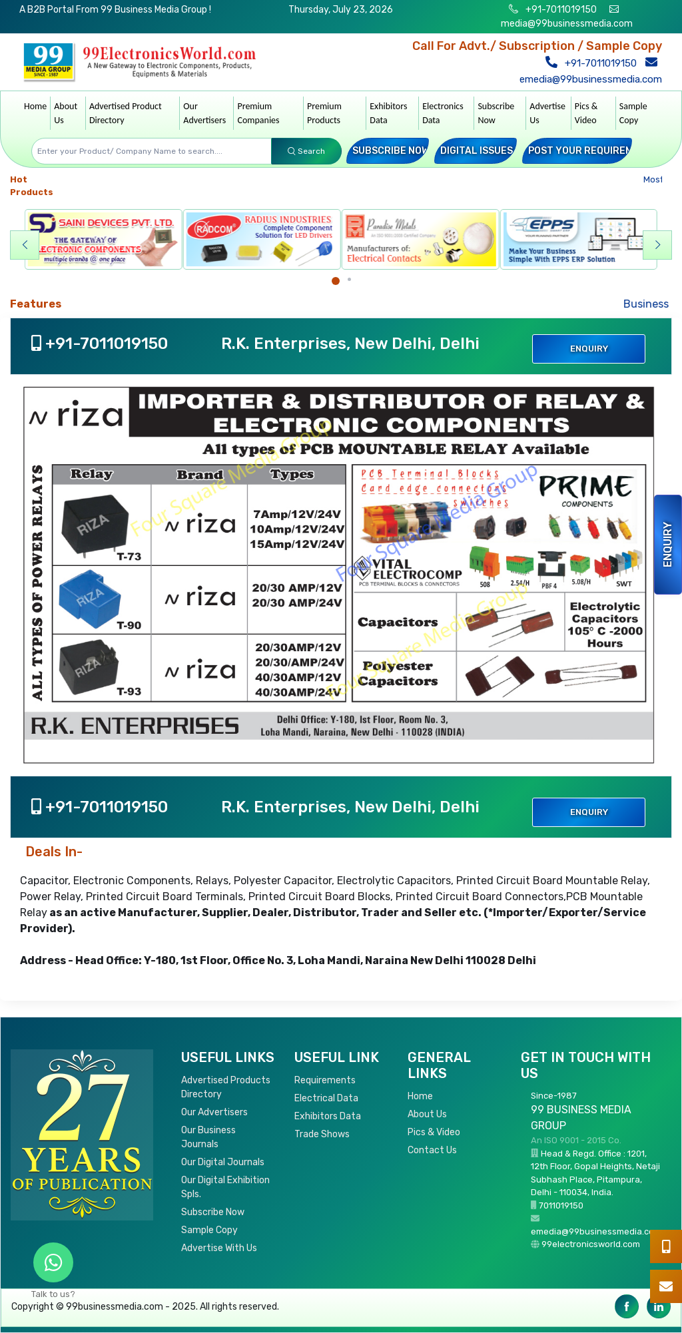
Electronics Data (443, 113)
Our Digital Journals (222, 1162)
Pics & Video (586, 113)
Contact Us (432, 1150)
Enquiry (667, 544)
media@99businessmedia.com (567, 23)
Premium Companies (258, 113)
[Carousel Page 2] (349, 279)
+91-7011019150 (560, 9)
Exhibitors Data (388, 113)
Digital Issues (476, 150)
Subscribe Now (496, 113)
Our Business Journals (208, 1137)
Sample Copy (633, 113)
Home (35, 106)
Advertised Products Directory (225, 1087)
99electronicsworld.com (590, 1244)
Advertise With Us (219, 1248)
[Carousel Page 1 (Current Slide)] (336, 281)
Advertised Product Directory (125, 113)
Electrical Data (326, 1098)
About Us (65, 113)
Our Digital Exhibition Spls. (225, 1187)
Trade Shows (322, 1134)
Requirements (325, 1080)
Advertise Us (547, 113)
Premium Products (324, 113)
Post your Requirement (590, 150)
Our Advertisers (204, 113)
